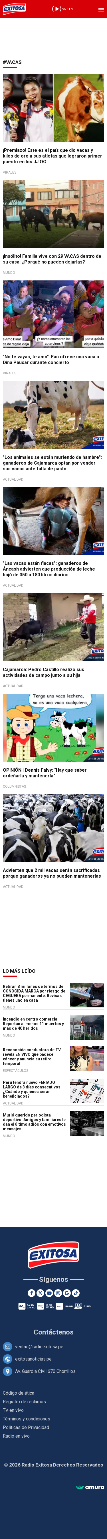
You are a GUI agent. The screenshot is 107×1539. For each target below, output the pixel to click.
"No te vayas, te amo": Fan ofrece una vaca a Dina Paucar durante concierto (51, 359)
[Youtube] (49, 1293)
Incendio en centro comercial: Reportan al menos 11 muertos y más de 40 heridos (33, 1024)
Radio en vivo (16, 1436)
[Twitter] (40, 1293)
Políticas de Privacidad (26, 1427)
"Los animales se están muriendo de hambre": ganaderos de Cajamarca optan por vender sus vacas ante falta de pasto (52, 463)
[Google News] (67, 1293)
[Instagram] (58, 1293)
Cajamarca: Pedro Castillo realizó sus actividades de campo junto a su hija (43, 672)
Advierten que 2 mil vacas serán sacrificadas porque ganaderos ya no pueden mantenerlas (52, 873)
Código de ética (18, 1393)
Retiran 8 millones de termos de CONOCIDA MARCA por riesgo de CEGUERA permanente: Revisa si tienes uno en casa (34, 993)
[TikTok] (76, 1293)
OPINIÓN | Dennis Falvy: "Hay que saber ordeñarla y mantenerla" (45, 773)
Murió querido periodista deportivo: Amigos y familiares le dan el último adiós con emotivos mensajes (34, 1122)
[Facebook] (31, 1293)
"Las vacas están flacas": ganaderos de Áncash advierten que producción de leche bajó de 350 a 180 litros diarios (49, 569)
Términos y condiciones (26, 1419)
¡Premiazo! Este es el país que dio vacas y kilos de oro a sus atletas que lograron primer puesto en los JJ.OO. (52, 156)
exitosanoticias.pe (33, 1359)
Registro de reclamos (24, 1401)
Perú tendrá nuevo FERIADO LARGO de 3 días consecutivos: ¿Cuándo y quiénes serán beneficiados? (32, 1089)
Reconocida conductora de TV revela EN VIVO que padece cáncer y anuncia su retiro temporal (32, 1056)
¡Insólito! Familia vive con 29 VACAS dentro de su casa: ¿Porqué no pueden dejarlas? (52, 259)
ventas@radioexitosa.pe (39, 1346)
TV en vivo (13, 1410)
